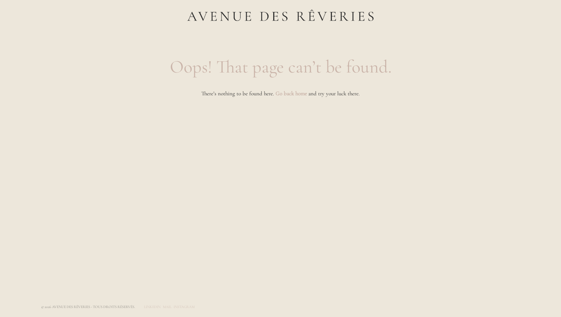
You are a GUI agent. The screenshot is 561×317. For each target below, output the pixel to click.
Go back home (291, 93)
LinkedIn (152, 307)
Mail (167, 307)
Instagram (184, 307)
